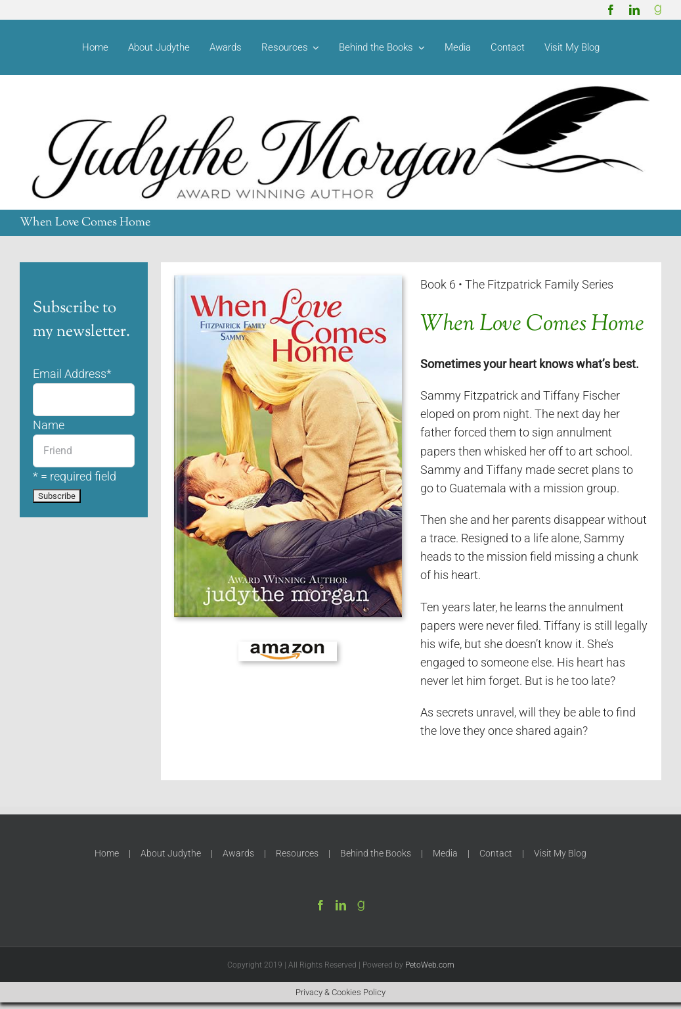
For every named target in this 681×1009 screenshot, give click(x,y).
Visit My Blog (560, 853)
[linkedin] (634, 10)
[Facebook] (320, 905)
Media (445, 853)
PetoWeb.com (429, 965)
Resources (297, 853)
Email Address (72, 374)
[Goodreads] (658, 10)
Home (107, 853)
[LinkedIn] (341, 905)
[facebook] (610, 10)
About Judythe (171, 853)
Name (48, 425)
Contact (495, 853)
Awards (238, 853)
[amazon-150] (287, 646)
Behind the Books (375, 853)
